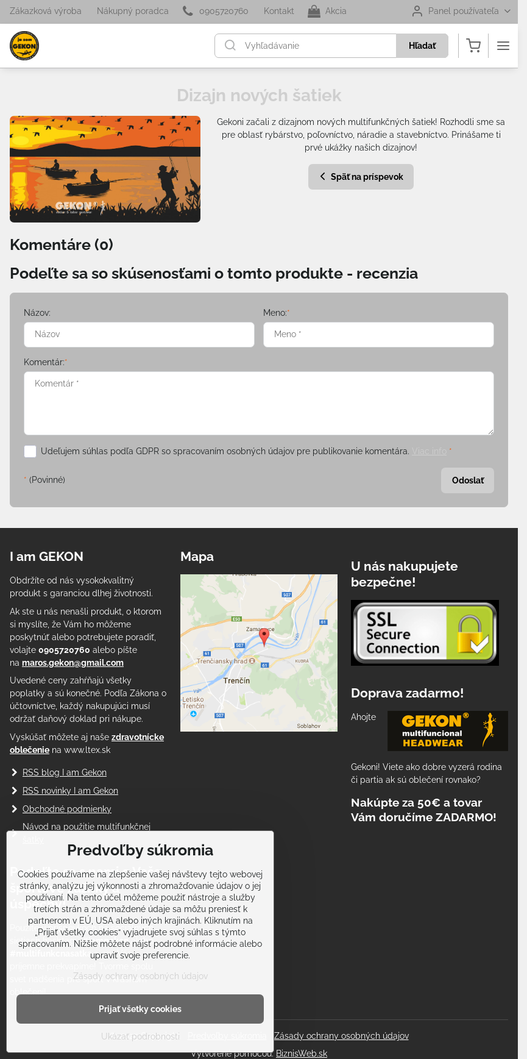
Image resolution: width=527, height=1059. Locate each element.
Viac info (429, 451)
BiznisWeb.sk (301, 1053)
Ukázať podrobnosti (140, 1036)
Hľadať (422, 46)
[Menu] (503, 46)
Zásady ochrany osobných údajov (341, 1036)
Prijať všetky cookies (140, 1009)
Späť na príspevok (359, 176)
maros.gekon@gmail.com (73, 663)
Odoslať (468, 480)
